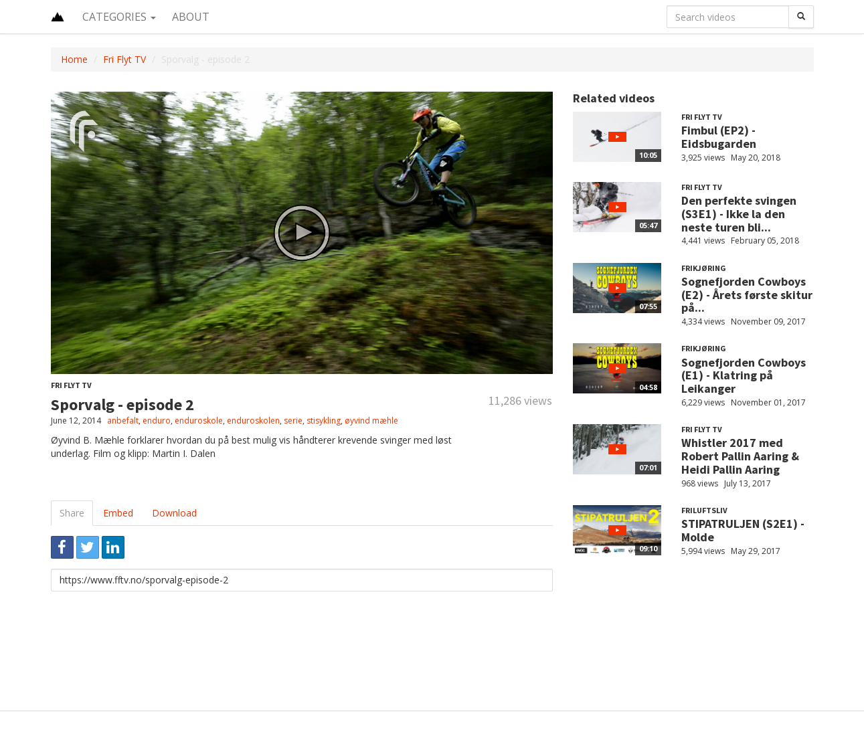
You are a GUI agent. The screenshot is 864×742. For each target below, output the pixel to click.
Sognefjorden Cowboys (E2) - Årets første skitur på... (746, 295)
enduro (157, 420)
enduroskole (199, 420)
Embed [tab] (118, 512)
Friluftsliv (704, 510)
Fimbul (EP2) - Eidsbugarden (718, 136)
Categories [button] (119, 16)
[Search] (801, 16)
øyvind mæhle (371, 420)
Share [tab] (72, 512)
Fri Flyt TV (124, 59)
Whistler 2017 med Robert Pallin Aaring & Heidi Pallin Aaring (740, 456)
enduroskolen (253, 420)
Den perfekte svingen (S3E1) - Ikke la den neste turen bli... (738, 214)
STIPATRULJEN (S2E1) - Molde (742, 530)
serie (293, 420)
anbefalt (123, 420)
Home (74, 59)
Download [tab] (174, 512)
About (190, 16)
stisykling (324, 420)
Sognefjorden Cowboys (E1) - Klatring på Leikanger (743, 376)
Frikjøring (703, 268)
